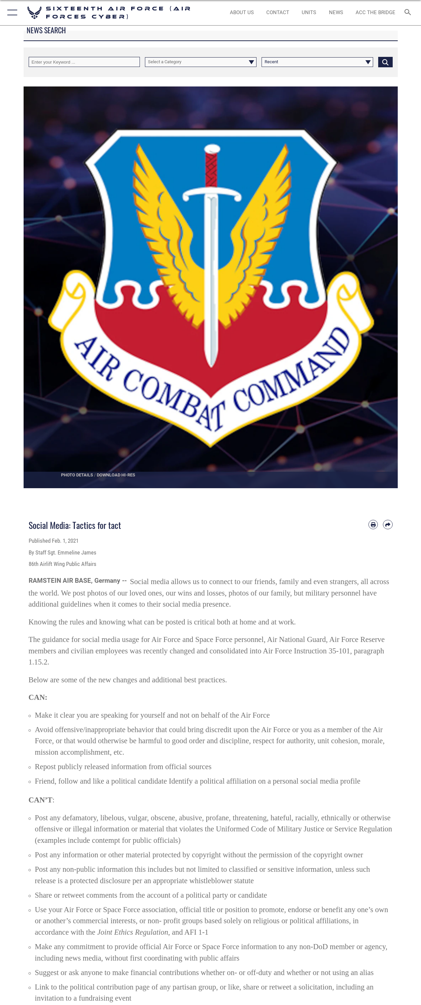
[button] (11, 12)
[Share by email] (387, 524)
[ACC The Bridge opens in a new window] (375, 12)
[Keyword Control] (84, 62)
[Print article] (373, 524)
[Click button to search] (385, 62)
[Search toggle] (409, 13)
